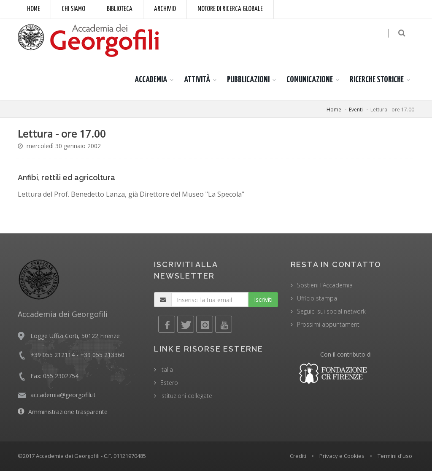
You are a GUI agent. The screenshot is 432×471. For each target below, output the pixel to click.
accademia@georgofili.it (63, 395)
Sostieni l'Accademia (325, 285)
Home (33, 9)
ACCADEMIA (151, 80)
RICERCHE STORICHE (377, 80)
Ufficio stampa (317, 298)
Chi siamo (73, 9)
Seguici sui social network (331, 311)
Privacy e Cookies (341, 456)
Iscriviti (263, 299)
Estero (169, 383)
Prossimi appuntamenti (329, 324)
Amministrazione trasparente (68, 412)
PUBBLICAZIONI (248, 80)
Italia (166, 369)
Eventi (356, 109)
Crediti (298, 456)
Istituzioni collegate (186, 396)
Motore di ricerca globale (230, 9)
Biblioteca (119, 9)
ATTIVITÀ (197, 80)
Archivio (165, 9)
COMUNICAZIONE (309, 80)
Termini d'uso (395, 456)
